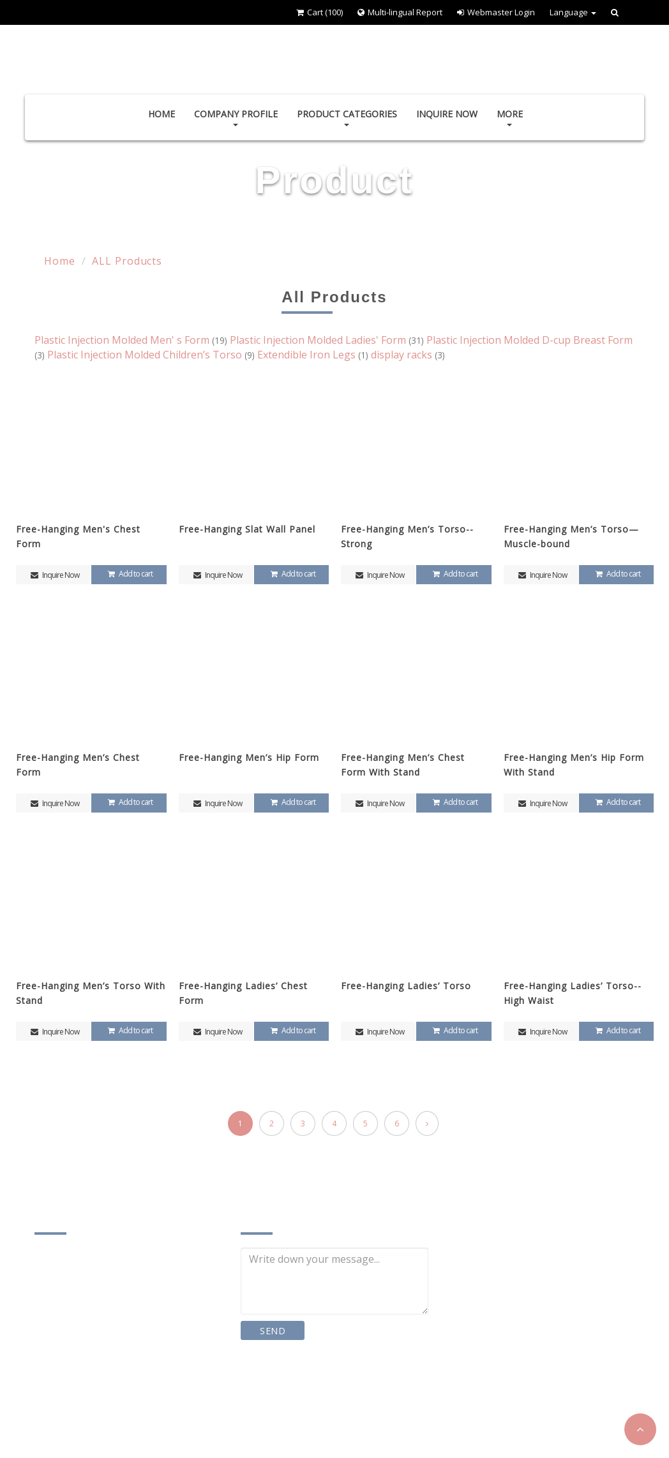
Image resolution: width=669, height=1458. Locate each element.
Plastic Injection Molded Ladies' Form (328, 340)
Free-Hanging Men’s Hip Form (249, 757)
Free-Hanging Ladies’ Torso (406, 986)
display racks (408, 355)
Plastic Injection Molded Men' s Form (132, 340)
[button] (640, 1429)
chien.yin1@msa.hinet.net (112, 1387)
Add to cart (129, 573)
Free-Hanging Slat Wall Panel (247, 529)
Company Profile (236, 117)
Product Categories (347, 117)
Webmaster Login (496, 12)
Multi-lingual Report (399, 12)
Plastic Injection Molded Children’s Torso (152, 355)
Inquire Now (446, 114)
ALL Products (127, 261)
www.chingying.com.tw (104, 1413)
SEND (273, 1331)
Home (161, 114)
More (510, 117)
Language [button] (573, 12)
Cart (319, 12)
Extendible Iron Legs (314, 355)
